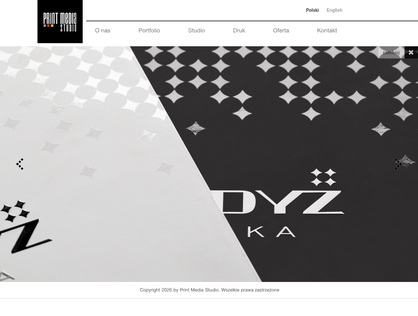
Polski (312, 10)
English (334, 10)
